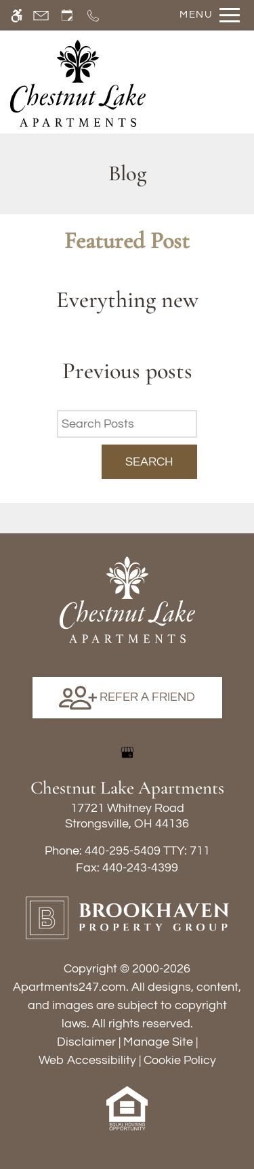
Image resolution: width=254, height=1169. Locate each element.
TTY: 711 (127, 850)
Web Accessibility (87, 1060)
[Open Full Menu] (206, 15)
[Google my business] (127, 752)
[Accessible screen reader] (16, 15)
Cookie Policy (180, 1060)
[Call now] (93, 15)
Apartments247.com (69, 987)
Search (149, 461)
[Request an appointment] (67, 15)
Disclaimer (86, 1041)
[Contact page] (41, 15)
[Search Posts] (127, 424)
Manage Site (158, 1041)
